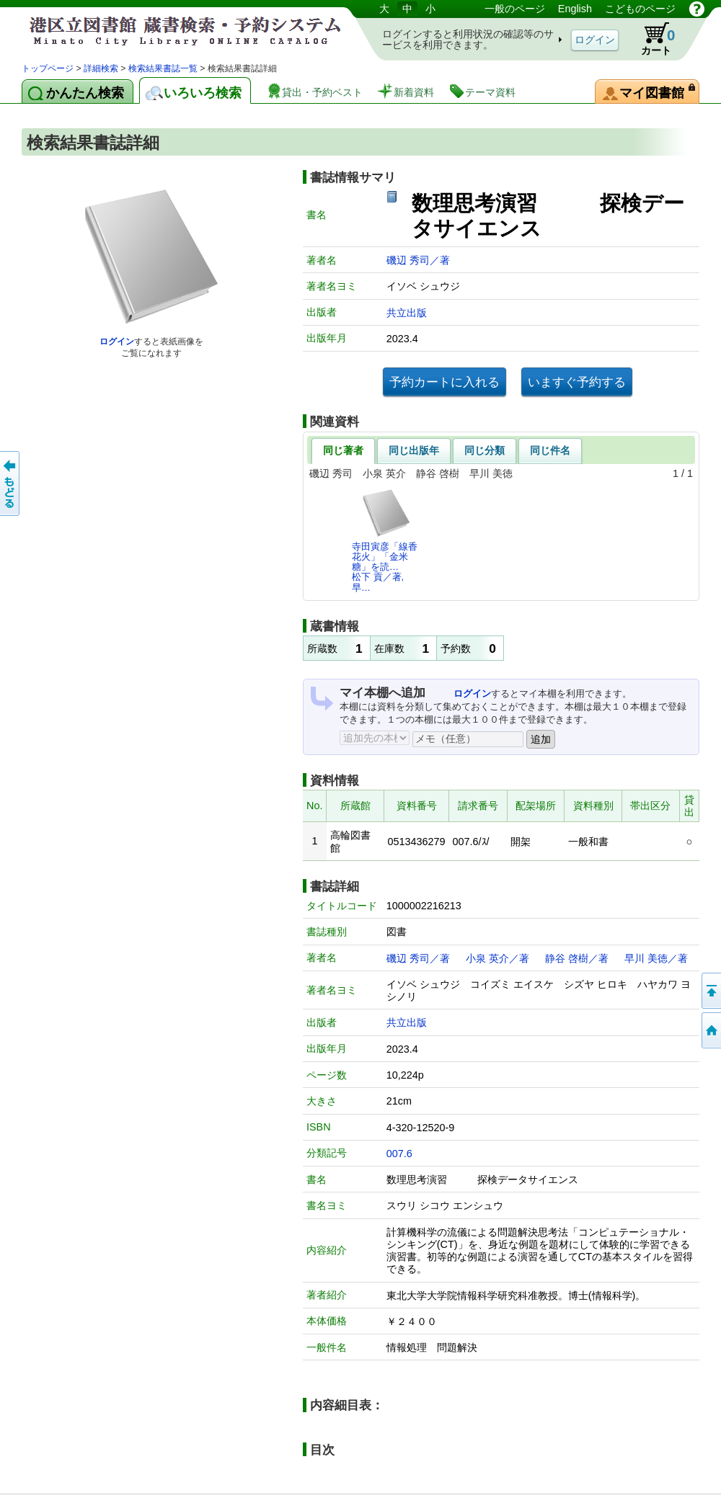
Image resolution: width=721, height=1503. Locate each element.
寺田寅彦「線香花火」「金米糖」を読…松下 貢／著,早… (384, 540)
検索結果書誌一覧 (163, 68)
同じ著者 (343, 450)
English (575, 8)
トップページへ (710, 1030)
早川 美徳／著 (656, 958)
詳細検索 (101, 68)
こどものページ (640, 8)
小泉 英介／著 (497, 958)
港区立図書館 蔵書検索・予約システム (173, 30)
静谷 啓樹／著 (577, 958)
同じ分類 (484, 450)
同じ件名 (550, 450)
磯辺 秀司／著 (418, 260)
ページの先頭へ (710, 991)
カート (651, 39)
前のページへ (11, 483)
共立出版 (406, 312)
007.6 (399, 1153)
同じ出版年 (414, 450)
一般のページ (515, 8)
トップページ (48, 68)
